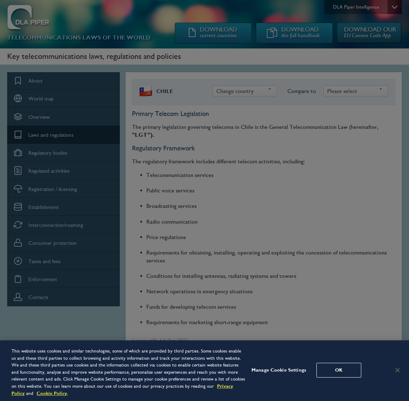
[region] (204, 370)
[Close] (397, 370)
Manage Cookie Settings (278, 370)
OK (338, 370)
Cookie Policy (52, 393)
